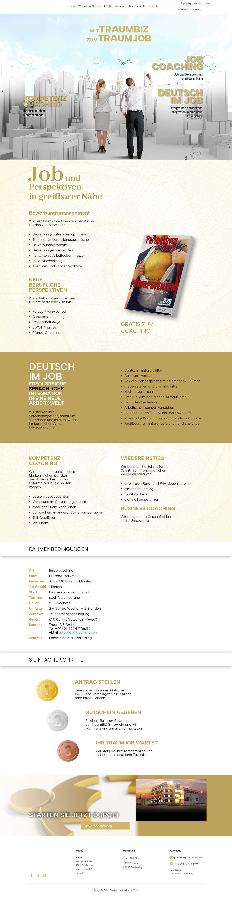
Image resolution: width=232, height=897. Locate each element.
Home (71, 6)
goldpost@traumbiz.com (193, 3)
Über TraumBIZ (136, 6)
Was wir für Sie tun (89, 6)
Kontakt (154, 6)
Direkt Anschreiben (98, 826)
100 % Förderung (114, 6)
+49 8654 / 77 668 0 (189, 9)
